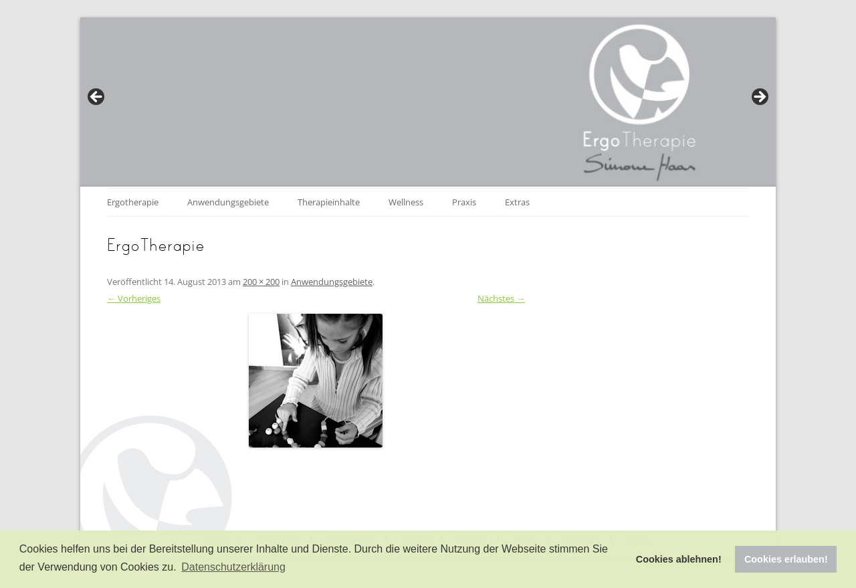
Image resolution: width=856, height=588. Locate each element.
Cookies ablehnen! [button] (679, 559)
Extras (517, 202)
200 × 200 (261, 282)
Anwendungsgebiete (228, 202)
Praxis (464, 202)
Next (759, 98)
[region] (428, 101)
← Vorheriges (133, 298)
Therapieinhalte (329, 202)
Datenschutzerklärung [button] (233, 567)
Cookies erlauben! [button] (786, 559)
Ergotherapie (132, 202)
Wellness (406, 202)
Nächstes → (501, 298)
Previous (97, 98)
